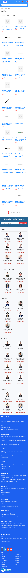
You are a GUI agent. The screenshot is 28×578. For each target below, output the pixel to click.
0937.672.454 (20, 372)
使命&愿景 (3, 564)
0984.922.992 (7, 350)
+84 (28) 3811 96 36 (7, 440)
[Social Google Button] (8, 549)
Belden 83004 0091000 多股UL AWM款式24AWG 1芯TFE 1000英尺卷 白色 (7, 44)
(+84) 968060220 (7, 412)
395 (17, 212)
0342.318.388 (7, 383)
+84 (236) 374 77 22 (15, 479)
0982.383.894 (7, 252)
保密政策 (3, 556)
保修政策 (17, 560)
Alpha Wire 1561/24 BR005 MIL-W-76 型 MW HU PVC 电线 (20, 60)
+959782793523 (6, 516)
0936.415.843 (7, 281)
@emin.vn (6, 468)
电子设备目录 (4, 560)
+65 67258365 (14, 503)
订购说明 (3, 562)
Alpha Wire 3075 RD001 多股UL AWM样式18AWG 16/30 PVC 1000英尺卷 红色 (7, 187)
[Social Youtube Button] (11, 549)
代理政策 (17, 562)
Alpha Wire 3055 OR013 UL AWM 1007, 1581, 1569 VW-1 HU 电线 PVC (7, 76)
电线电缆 (5, 8)
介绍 (2, 554)
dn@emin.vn (15, 481)
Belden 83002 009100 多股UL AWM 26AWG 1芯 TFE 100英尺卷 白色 (7, 155)
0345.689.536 (7, 332)
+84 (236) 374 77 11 (7, 479)
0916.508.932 (20, 383)
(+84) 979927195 (20, 412)
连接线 (9, 8)
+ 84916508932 (6, 503)
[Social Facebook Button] (2, 549)
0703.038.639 (7, 372)
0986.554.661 (20, 252)
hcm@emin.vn (16, 444)
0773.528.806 (7, 310)
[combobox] (13, 5)
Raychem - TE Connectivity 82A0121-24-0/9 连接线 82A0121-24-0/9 (20, 155)
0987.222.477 (20, 263)
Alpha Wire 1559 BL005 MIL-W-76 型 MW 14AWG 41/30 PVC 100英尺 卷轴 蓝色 (7, 123)
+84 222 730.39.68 (6, 455)
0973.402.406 (20, 281)
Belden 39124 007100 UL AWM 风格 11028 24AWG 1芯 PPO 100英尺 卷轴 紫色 (7, 107)
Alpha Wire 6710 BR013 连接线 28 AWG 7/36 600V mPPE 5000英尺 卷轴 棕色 (20, 139)
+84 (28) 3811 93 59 (15, 440)
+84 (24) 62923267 (6, 425)
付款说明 (17, 554)
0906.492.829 (20, 321)
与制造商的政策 (18, 556)
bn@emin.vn (5, 457)
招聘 (16, 564)
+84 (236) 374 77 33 (23, 479)
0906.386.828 (20, 361)
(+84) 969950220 (7, 401)
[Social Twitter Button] (5, 549)
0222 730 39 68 (7, 292)
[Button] (1, 1)
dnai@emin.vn (6, 494)
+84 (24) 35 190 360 (7, 429)
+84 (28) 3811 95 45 (7, 444)
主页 (2, 8)
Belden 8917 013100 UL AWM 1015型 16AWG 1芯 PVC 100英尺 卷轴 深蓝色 (20, 44)
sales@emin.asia (6, 506)
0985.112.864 (7, 263)
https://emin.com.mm (23, 516)
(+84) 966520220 (6, 427)
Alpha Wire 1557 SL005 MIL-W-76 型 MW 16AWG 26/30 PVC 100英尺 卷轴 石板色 (20, 107)
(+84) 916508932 (20, 401)
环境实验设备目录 (4, 566)
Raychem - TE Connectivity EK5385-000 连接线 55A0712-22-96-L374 (7, 60)
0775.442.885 (7, 321)
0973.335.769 (20, 350)
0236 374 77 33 (20, 310)
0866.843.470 (7, 361)
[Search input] (13, 5)
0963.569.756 (20, 241)
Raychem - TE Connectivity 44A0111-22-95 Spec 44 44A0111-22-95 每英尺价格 (7, 28)
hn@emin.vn (15, 429)
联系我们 (3, 558)
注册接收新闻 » (23, 223)
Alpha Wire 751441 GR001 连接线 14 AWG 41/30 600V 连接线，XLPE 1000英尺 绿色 (20, 91)
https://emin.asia (15, 506)
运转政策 (17, 558)
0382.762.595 (7, 241)
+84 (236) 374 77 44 (7, 481)
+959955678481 (13, 516)
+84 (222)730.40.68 (14, 455)
